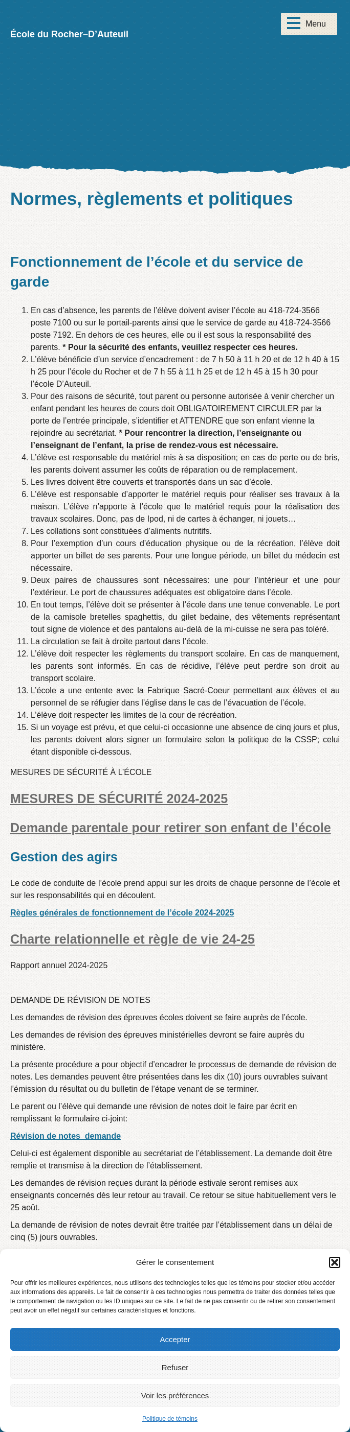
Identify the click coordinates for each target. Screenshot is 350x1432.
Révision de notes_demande (65, 1136)
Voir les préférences (175, 1395)
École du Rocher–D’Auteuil (69, 34)
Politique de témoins (170, 1418)
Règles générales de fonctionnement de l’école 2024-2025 (122, 912)
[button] (335, 1262)
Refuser (175, 1367)
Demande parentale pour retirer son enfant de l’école (170, 827)
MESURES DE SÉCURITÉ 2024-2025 (119, 798)
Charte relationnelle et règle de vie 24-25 (132, 939)
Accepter (175, 1339)
